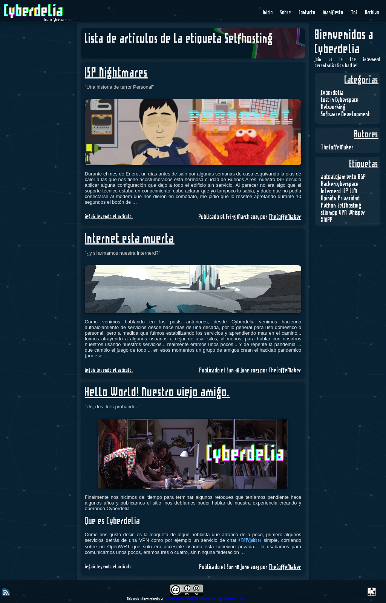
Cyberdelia (332, 93)
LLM (353, 191)
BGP (362, 177)
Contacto (307, 12)
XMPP (327, 220)
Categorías (361, 80)
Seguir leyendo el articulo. (109, 216)
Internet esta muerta (130, 239)
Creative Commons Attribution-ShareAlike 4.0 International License (204, 599)
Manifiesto (333, 12)
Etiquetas (363, 164)
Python (328, 206)
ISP (345, 191)
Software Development (345, 114)
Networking (333, 107)
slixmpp (329, 213)
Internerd (331, 191)
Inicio (268, 12)
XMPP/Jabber (250, 540)
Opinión (329, 198)
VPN (343, 213)
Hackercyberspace (340, 184)
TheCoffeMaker (337, 148)
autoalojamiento (339, 177)
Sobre (285, 12)
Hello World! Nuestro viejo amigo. (157, 393)
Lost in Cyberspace (340, 100)
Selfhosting (349, 206)
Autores (366, 134)
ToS (354, 12)
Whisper (357, 213)
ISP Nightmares (116, 73)
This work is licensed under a (145, 599)
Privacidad (349, 198)
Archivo (372, 12)
